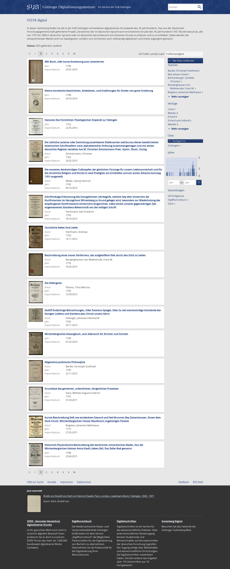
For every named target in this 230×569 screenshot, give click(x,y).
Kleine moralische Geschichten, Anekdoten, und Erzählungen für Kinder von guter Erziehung (99, 90)
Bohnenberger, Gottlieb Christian (181, 79)
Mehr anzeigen (178, 96)
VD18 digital (176, 196)
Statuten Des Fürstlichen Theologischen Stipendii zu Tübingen (81, 120)
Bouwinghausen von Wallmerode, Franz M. (182, 86)
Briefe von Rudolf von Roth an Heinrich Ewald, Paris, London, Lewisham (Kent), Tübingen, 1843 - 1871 (98, 496)
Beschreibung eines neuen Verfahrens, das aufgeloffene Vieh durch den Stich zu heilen (95, 255)
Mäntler (173, 124)
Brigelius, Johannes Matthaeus (185, 92)
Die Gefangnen (53, 282)
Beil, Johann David (178, 74)
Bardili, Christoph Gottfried (183, 70)
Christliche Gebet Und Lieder (61, 227)
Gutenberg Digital (172, 521)
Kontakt (52, 482)
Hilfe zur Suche (35, 482)
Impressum (66, 482)
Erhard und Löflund (179, 120)
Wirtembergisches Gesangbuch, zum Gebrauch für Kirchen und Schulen (86, 334)
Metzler (173, 113)
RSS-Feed (198, 482)
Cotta (172, 109)
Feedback (183, 482)
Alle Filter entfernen (181, 60)
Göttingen (174, 145)
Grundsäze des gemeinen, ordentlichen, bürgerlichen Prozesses (82, 388)
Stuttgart (176, 141)
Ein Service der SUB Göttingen (114, 7)
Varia (171, 203)
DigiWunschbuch (178, 199)
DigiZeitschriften (126, 521)
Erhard (172, 116)
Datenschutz (84, 482)
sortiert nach (157, 54)
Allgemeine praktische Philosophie (65, 362)
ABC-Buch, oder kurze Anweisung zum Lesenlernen (74, 61)
